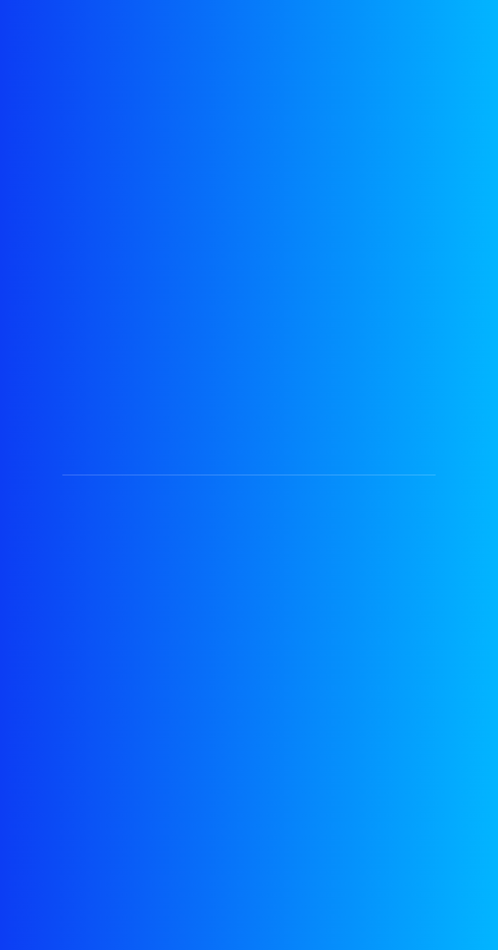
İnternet (89, 127)
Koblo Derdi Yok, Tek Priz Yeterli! (103, 491)
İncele (288, 12)
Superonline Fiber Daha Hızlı (91, 756)
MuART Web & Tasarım (390, 927)
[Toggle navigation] (468, 49)
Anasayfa (27, 127)
